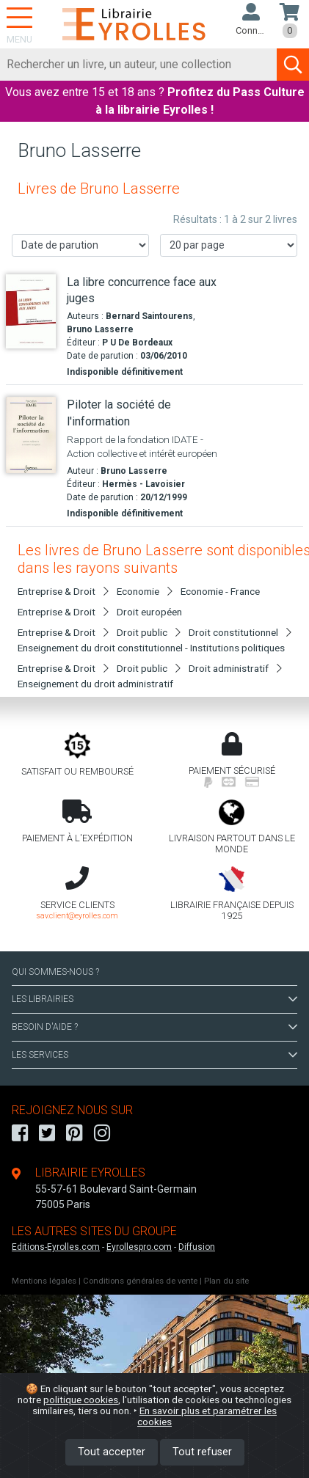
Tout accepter (111, 1452)
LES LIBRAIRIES (154, 999)
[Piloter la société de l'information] (31, 434)
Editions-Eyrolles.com (56, 1247)
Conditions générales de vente (140, 1281)
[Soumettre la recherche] (293, 64)
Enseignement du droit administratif (95, 683)
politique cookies (80, 1399)
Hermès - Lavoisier (143, 484)
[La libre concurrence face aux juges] (31, 311)
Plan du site (226, 1281)
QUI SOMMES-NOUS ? (55, 972)
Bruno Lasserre (100, 329)
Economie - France (220, 591)
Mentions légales (44, 1281)
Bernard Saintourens (149, 316)
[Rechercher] (138, 64)
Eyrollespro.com (139, 1247)
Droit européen (149, 612)
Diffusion (196, 1247)
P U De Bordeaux (137, 342)
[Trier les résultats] (80, 245)
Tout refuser (202, 1452)
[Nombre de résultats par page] (228, 245)
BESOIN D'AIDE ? (154, 1027)
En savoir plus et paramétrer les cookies (207, 1416)
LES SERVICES (154, 1055)
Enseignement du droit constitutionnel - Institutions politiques (151, 648)
